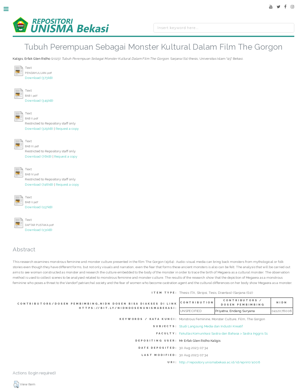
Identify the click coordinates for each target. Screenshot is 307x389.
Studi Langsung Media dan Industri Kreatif (211, 326)
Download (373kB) (39, 78)
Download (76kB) (38, 156)
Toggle (8, 9)
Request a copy (67, 128)
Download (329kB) (39, 128)
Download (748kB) (39, 184)
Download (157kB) (39, 207)
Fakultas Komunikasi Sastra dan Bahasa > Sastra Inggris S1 (223, 333)
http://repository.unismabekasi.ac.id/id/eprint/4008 (219, 362)
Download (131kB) (38, 230)
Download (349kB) (39, 100)
